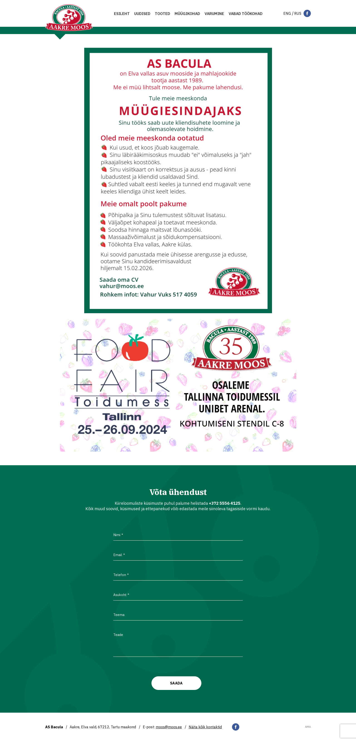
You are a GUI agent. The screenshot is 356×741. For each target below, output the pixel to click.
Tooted (162, 13)
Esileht (122, 13)
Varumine (214, 13)
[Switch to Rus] (297, 13)
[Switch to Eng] (287, 13)
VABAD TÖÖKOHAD (245, 13)
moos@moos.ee (169, 727)
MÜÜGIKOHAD (187, 13)
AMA (308, 727)
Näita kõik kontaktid (205, 727)
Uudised (142, 13)
